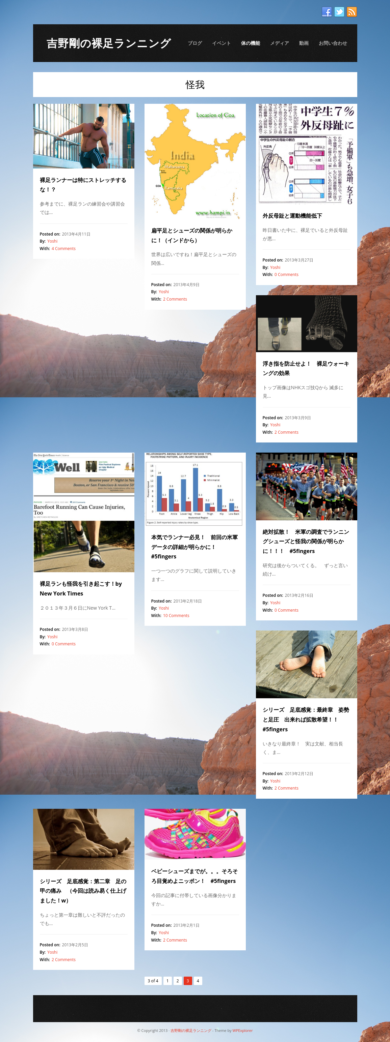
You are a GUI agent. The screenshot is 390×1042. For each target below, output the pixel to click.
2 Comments (175, 299)
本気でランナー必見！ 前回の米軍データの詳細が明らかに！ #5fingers (194, 546)
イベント (221, 43)
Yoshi (52, 241)
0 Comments (286, 274)
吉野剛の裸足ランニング (109, 43)
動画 (304, 43)
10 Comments (176, 615)
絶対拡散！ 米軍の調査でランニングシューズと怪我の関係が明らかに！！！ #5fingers (306, 541)
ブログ (195, 43)
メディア (279, 43)
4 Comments (64, 248)
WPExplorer (242, 1030)
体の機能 (250, 43)
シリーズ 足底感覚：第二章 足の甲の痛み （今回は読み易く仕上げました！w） (83, 891)
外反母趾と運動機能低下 (292, 215)
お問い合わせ (333, 43)
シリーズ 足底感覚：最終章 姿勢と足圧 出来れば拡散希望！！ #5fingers (306, 719)
